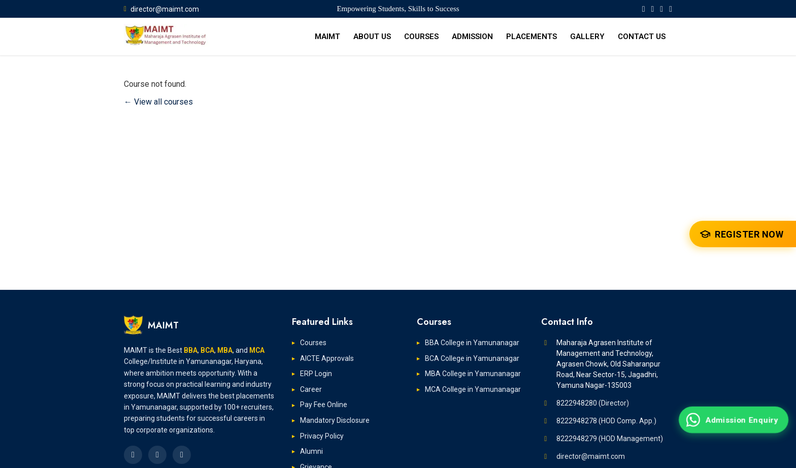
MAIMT (327, 36)
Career (311, 389)
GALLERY (587, 36)
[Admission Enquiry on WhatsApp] (733, 420)
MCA (256, 350)
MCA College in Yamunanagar (473, 389)
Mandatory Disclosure (335, 420)
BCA (207, 350)
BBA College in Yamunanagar (472, 343)
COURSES (421, 36)
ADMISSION (472, 36)
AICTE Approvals (327, 358)
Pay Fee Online (323, 404)
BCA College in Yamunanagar (472, 358)
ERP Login (316, 374)
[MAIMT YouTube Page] (661, 9)
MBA (225, 350)
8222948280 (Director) (592, 403)
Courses (313, 343)
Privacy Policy (322, 436)
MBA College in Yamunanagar (473, 374)
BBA (190, 350)
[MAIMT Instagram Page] (670, 9)
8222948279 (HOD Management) (609, 438)
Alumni (311, 451)
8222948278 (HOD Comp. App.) (606, 421)
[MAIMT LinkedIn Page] (652, 9)
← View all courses (158, 102)
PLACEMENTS (531, 36)
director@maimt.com (161, 9)
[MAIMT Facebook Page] (643, 9)
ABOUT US (372, 36)
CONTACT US (642, 36)
